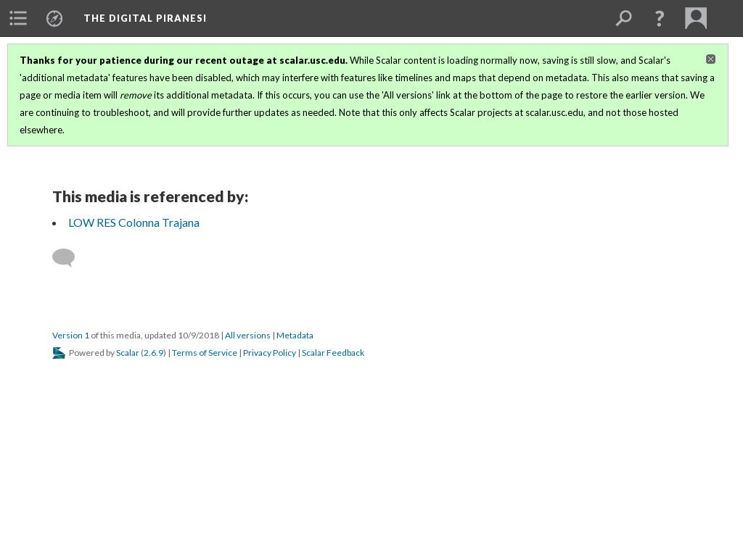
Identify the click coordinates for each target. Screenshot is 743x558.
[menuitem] (18, 18)
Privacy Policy (269, 352)
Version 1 (70, 335)
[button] (659, 18)
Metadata (294, 335)
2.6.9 (153, 352)
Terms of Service (204, 352)
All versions (248, 335)
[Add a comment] (70, 258)
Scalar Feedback (333, 352)
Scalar (127, 352)
